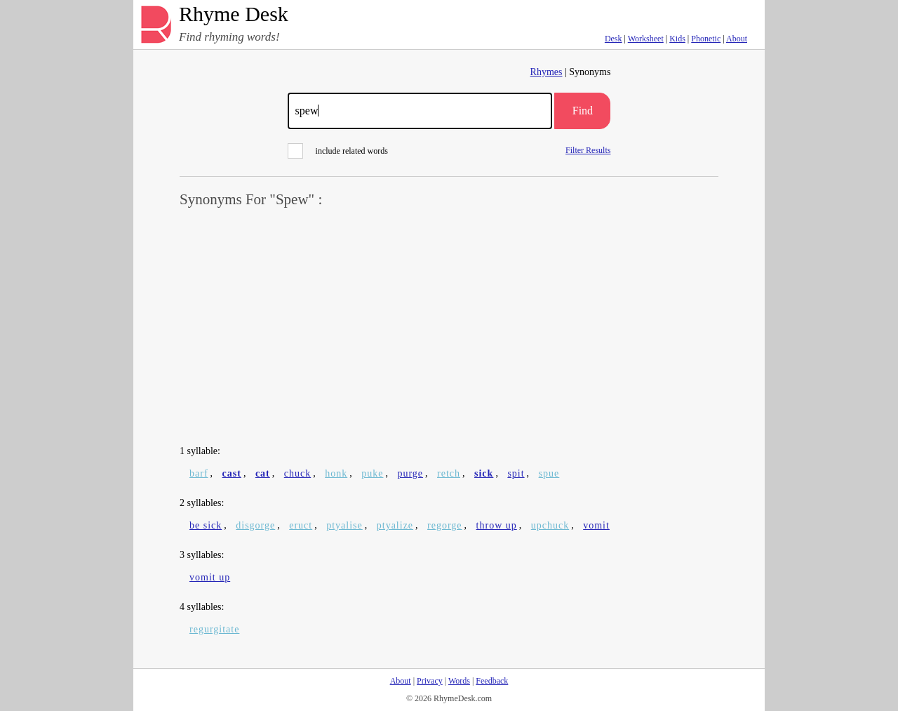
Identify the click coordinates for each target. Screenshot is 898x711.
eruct (300, 525)
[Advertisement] (449, 327)
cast (231, 473)
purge (410, 473)
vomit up (209, 577)
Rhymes (546, 72)
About (736, 39)
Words (459, 681)
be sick (205, 525)
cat (262, 473)
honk (336, 473)
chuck (297, 473)
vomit (596, 525)
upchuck (550, 525)
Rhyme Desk (233, 14)
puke (372, 473)
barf (198, 473)
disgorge (255, 525)
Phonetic (706, 39)
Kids (677, 39)
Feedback (492, 681)
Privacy (430, 681)
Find (582, 111)
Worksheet (646, 39)
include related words (338, 151)
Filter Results (587, 149)
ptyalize (395, 525)
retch (448, 473)
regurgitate (214, 629)
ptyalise (344, 525)
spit (515, 473)
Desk (613, 39)
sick (483, 473)
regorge (444, 525)
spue (549, 473)
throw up (496, 525)
